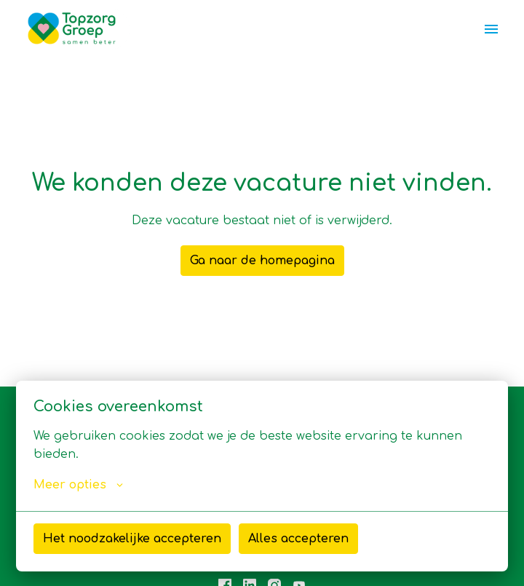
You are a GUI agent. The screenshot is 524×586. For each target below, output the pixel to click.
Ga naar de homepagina (262, 260)
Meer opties (78, 485)
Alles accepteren (298, 538)
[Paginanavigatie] (491, 29)
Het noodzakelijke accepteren (132, 538)
